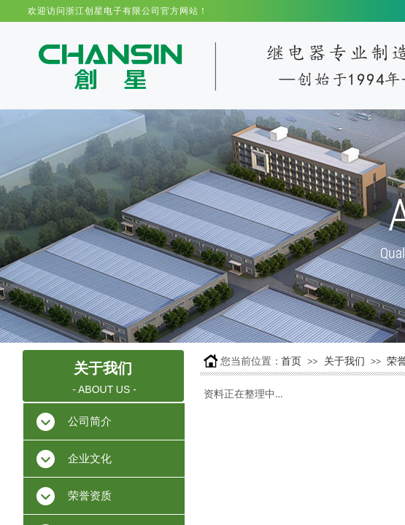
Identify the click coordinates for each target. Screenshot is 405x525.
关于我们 (344, 361)
